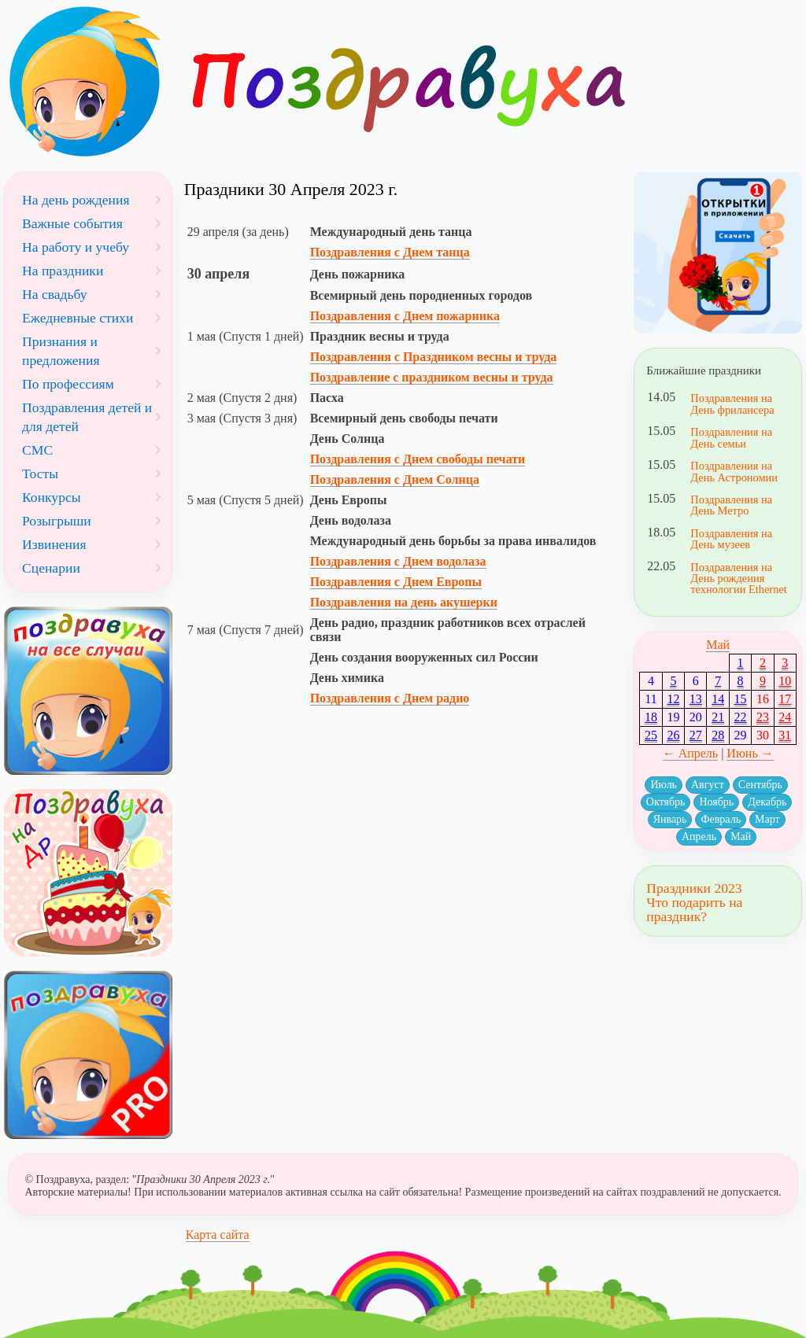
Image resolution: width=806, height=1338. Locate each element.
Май (718, 644)
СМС (37, 450)
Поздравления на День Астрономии (734, 471)
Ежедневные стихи (77, 318)
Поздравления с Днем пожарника (405, 316)
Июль (663, 785)
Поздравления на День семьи (731, 437)
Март (767, 819)
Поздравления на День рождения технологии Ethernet (738, 578)
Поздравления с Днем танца (390, 252)
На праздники (62, 270)
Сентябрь (760, 785)
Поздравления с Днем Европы (396, 581)
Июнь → (750, 753)
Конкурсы (51, 497)
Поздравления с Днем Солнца (394, 479)
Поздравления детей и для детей (87, 417)
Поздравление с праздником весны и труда (431, 377)
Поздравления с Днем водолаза (398, 561)
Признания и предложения (61, 351)
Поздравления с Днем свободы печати (418, 459)
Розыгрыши (56, 521)
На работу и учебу (75, 247)
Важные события (72, 223)
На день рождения (76, 200)
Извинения (54, 544)
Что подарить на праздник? (694, 909)
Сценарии (51, 568)
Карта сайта (218, 1234)
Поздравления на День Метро (731, 505)
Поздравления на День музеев (731, 539)
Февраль (721, 819)
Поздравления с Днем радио (390, 698)
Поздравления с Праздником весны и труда (433, 356)
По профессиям (68, 384)
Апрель (699, 836)
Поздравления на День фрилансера (732, 403)
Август (707, 785)
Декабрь (767, 802)
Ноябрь (716, 802)
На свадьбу (54, 294)
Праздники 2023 (693, 888)
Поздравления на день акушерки (403, 602)
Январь (670, 819)
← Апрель (691, 753)
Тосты (40, 473)
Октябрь (666, 802)
